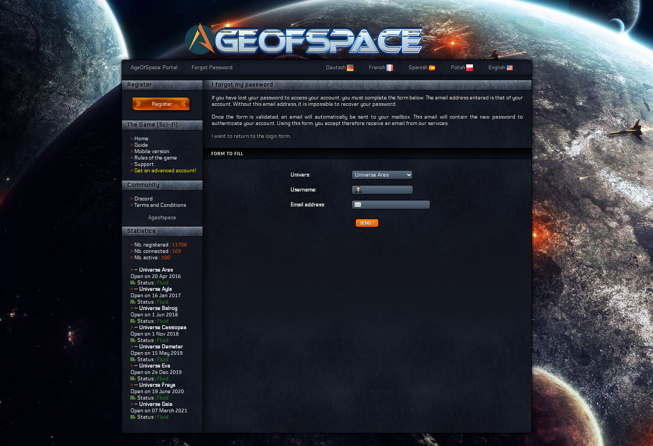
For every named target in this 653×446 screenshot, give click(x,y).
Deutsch (340, 67)
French (381, 67)
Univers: (300, 175)
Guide (141, 145)
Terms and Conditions (160, 205)
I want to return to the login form (251, 136)
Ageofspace (162, 217)
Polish (462, 67)
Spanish (422, 67)
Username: (303, 190)
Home (141, 139)
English (500, 67)
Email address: (307, 205)
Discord (143, 199)
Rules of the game (155, 158)
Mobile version (151, 151)
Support (144, 164)
